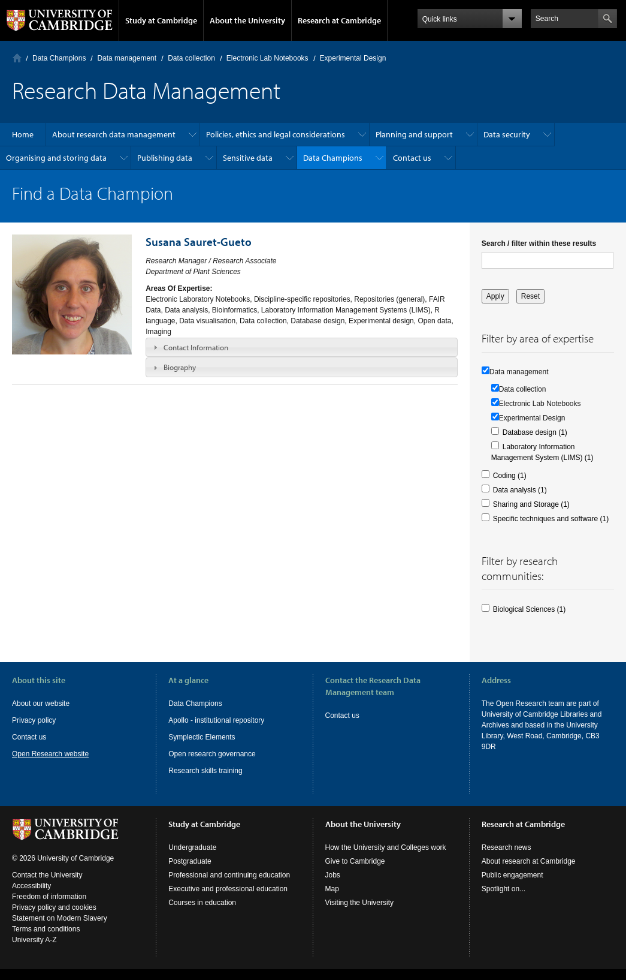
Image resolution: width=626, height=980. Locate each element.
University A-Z (34, 940)
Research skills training (205, 770)
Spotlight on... (503, 889)
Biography (180, 367)
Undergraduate (192, 847)
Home (17, 58)
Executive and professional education (228, 889)
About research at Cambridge (529, 861)
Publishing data (164, 157)
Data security (506, 134)
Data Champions (59, 58)
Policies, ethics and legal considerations (275, 134)
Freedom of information (49, 896)
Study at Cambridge (161, 20)
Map (332, 889)
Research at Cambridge (339, 20)
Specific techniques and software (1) (551, 519)
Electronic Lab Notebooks (267, 58)
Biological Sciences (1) (529, 609)
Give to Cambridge (355, 861)
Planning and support (414, 134)
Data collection (191, 58)
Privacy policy (34, 720)
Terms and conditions (46, 929)
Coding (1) (510, 475)
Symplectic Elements (201, 737)
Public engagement (512, 875)
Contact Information (196, 347)
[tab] (302, 347)
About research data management (114, 134)
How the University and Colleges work (385, 847)
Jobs (332, 875)
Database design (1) (535, 432)
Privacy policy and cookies (54, 907)
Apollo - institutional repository (216, 720)
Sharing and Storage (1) (531, 504)
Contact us (412, 157)
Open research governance (211, 754)
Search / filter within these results (539, 243)
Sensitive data (248, 157)
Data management (126, 58)
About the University (247, 20)
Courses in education (202, 902)
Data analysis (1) (520, 490)
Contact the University (47, 875)
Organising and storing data (56, 157)
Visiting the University (359, 902)
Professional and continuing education (229, 875)
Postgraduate (189, 861)
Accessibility (31, 886)
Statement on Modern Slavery (59, 918)
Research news (506, 847)
